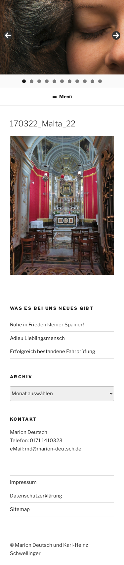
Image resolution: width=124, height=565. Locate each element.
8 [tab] (77, 81)
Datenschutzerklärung (36, 496)
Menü (62, 96)
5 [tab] (54, 81)
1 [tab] (24, 81)
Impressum (23, 482)
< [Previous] (8, 36)
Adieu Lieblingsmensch (37, 338)
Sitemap (20, 509)
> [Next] (116, 36)
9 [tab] (85, 81)
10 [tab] (93, 81)
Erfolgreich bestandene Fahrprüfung (52, 351)
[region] (62, 37)
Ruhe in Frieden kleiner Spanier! (47, 325)
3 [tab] (39, 81)
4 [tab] (47, 81)
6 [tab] (62, 81)
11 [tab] (100, 81)
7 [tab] (69, 81)
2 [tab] (31, 81)
